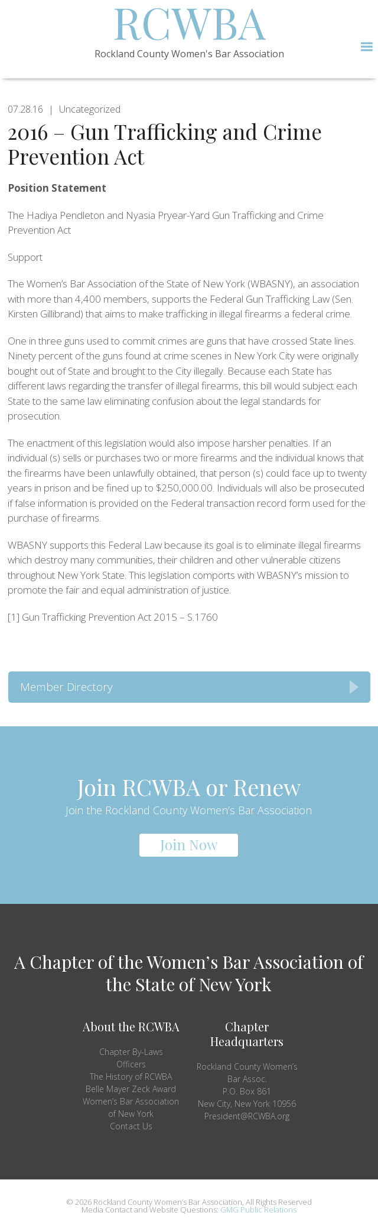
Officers (131, 1064)
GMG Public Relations (258, 1209)
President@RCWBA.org (246, 1116)
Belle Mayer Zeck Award (131, 1088)
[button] (366, 46)
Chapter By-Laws (131, 1051)
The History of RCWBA (131, 1076)
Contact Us (131, 1126)
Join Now (188, 844)
